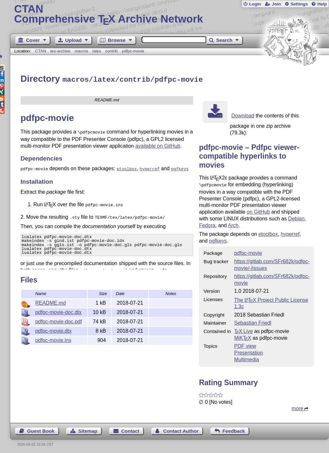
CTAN (40, 51)
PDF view (245, 344)
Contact (130, 429)
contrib (111, 51)
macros (81, 51)
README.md (50, 302)
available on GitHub (157, 144)
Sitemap (87, 429)
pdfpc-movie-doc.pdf (58, 320)
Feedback (233, 429)
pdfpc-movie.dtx (53, 330)
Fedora (207, 223)
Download (242, 114)
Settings (299, 4)
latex (97, 51)
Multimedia (246, 358)
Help (322, 4)
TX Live (243, 329)
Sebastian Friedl (252, 321)
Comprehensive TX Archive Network (169, 14)
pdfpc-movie (133, 51)
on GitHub (258, 210)
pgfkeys (218, 239)
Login (255, 4)
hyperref (290, 232)
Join (276, 4)
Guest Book (40, 429)
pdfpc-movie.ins (53, 339)
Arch (233, 223)
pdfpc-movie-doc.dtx (58, 311)
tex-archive (60, 51)
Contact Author (181, 429)
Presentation (248, 351)
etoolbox (268, 232)
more (297, 407)
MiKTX (242, 336)
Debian (296, 217)
